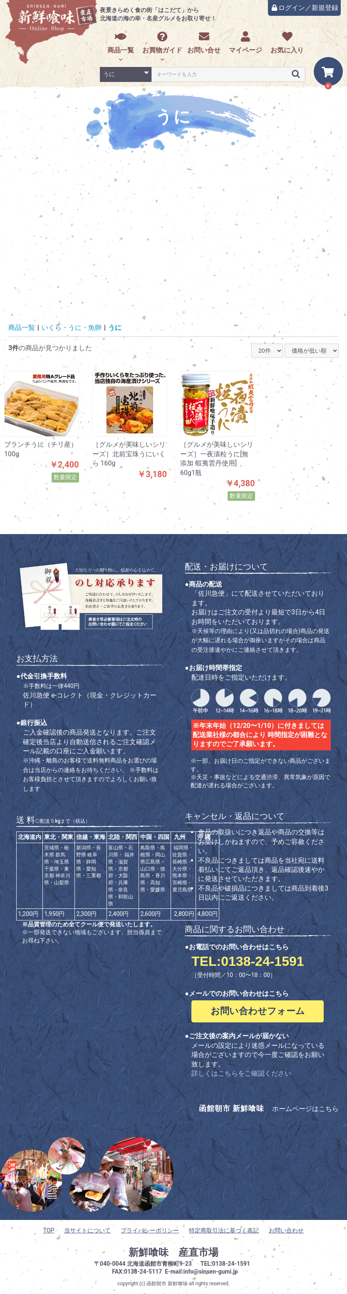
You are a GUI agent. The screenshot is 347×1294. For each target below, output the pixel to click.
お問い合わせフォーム (258, 1011)
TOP (49, 1230)
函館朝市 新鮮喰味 (167, 1284)
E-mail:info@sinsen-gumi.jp (201, 1271)
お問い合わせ (286, 1230)
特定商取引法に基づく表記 (224, 1230)
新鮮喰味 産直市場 (173, 1252)
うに (114, 328)
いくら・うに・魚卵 (72, 328)
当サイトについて (87, 1230)
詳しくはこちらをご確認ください (241, 1073)
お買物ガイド (162, 42)
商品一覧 (120, 42)
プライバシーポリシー (150, 1230)
